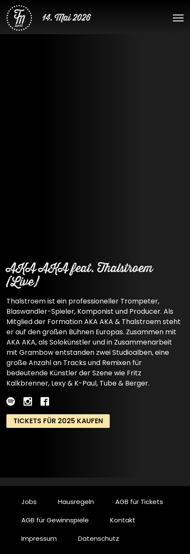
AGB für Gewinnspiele (55, 520)
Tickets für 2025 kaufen (58, 421)
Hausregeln (76, 501)
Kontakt (122, 520)
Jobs (29, 501)
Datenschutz (98, 538)
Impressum (39, 538)
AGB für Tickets (139, 501)
